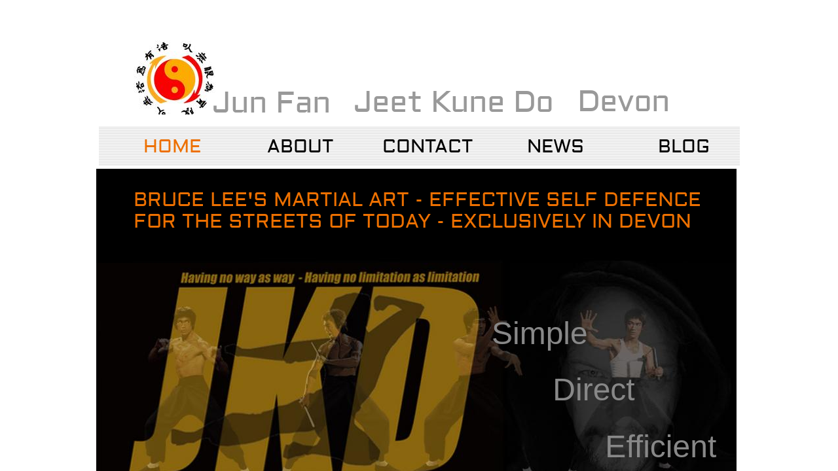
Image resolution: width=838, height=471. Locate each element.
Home (172, 146)
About (300, 146)
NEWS (555, 146)
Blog (684, 146)
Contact (427, 146)
